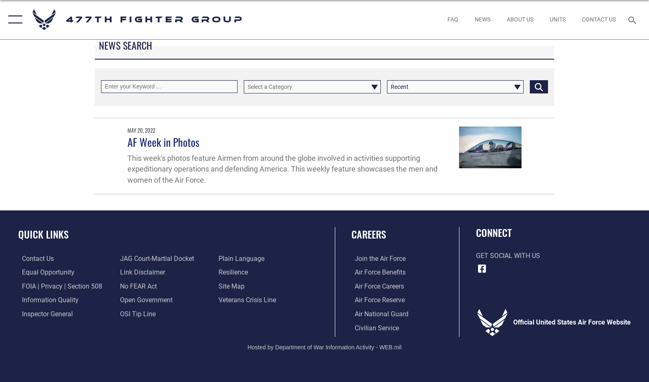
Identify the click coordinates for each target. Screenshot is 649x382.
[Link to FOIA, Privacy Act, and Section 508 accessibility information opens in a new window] (58, 286)
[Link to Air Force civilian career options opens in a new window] (373, 328)
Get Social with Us (508, 256)
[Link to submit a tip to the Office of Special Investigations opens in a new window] (137, 314)
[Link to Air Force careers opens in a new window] (376, 286)
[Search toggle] (633, 19)
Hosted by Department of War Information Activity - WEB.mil (324, 347)
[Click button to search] (539, 86)
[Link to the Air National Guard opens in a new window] (378, 314)
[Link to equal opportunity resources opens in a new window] (44, 272)
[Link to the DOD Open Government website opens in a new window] (145, 300)
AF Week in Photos (163, 142)
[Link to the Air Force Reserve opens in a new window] (376, 300)
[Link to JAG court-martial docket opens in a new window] (156, 259)
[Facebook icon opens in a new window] (482, 269)
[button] (13, 19)
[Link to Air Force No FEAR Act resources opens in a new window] (137, 286)
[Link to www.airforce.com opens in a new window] (376, 259)
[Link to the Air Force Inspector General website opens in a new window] (43, 314)
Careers (368, 234)
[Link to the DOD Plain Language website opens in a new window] (243, 259)
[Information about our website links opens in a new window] (141, 272)
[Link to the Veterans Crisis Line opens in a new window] (248, 300)
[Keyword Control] (169, 86)
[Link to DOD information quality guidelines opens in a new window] (46, 300)
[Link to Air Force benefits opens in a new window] (376, 272)
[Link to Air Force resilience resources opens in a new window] (234, 272)
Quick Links (43, 234)
